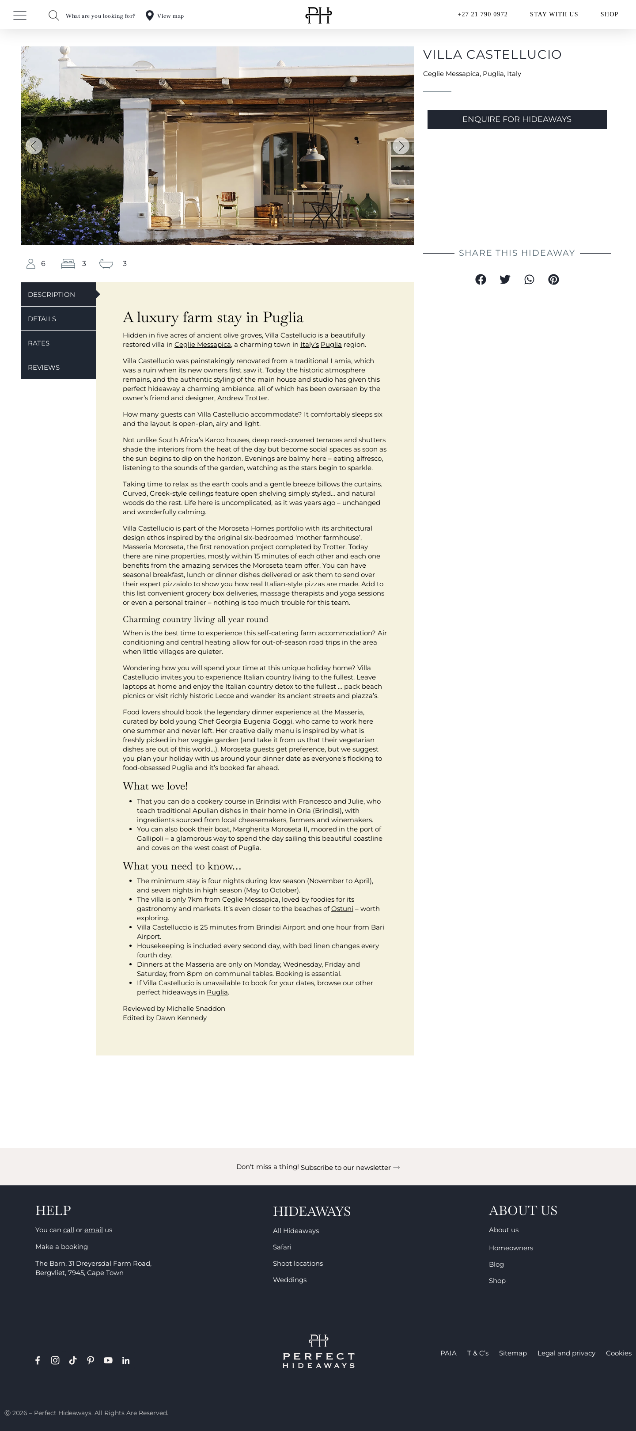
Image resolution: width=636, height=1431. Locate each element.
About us (504, 1230)
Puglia (493, 73)
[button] (34, 146)
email (93, 1230)
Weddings (290, 1279)
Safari (282, 1247)
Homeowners (511, 1248)
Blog (496, 1264)
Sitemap (513, 1353)
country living (288, 677)
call (68, 1230)
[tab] (58, 294)
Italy (514, 73)
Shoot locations (298, 1263)
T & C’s (477, 1353)
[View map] (149, 15)
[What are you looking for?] (54, 15)
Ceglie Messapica (451, 73)
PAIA (448, 1353)
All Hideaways (296, 1230)
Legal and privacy (566, 1353)
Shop (497, 1280)
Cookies (619, 1353)
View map (170, 15)
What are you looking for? (101, 15)
